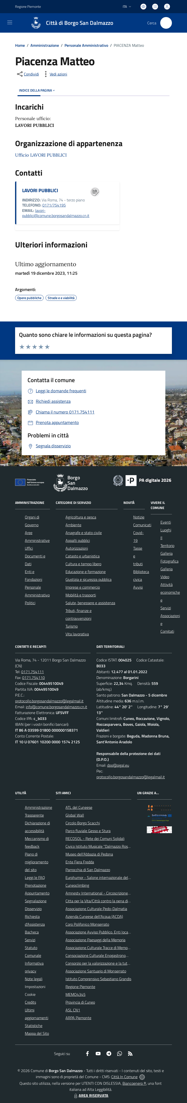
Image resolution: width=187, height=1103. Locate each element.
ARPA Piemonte (78, 1018)
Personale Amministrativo (86, 45)
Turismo (71, 626)
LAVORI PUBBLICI (40, 190)
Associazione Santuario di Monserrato (95, 971)
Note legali (33, 979)
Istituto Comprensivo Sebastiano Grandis (98, 979)
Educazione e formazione (85, 572)
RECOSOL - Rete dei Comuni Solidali (94, 838)
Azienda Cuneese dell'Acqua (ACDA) (94, 916)
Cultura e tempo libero (83, 564)
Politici (30, 603)
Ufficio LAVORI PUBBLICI (41, 155)
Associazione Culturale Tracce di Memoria (98, 948)
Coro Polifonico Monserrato (87, 924)
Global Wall (74, 815)
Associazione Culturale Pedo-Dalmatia (96, 909)
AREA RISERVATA (90, 1095)
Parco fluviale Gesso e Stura (88, 831)
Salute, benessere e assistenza (90, 603)
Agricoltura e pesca (80, 517)
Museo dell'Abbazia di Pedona (89, 854)
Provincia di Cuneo (80, 1002)
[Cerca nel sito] (166, 23)
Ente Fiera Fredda (79, 862)
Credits (30, 1002)
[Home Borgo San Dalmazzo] (69, 23)
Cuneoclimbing (77, 885)
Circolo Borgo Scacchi (82, 823)
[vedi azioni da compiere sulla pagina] (54, 74)
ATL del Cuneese (78, 807)
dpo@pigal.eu (118, 765)
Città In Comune (124, 1077)
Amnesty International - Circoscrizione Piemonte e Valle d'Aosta (117, 893)
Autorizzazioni (76, 548)
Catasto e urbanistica (82, 556)
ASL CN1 (72, 1010)
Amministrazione (44, 45)
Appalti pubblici (77, 540)
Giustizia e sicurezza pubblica (88, 579)
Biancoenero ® (134, 1083)
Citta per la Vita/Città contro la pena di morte (102, 901)
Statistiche (33, 1025)
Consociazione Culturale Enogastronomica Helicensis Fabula (113, 955)
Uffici (29, 548)
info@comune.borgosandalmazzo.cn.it (56, 707)
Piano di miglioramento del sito (36, 862)
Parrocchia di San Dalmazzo (87, 870)
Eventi (165, 522)
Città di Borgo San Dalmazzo (79, 23)
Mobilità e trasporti (80, 595)
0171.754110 (33, 677)
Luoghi (165, 530)
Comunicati (142, 525)
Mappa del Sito (37, 1033)
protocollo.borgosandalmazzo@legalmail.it (49, 701)
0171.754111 (32, 672)
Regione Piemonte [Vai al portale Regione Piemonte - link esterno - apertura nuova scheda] (28, 6)
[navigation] (10, 22)
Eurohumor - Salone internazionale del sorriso (102, 877)
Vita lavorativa (77, 634)
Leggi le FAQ (35, 877)
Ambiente (73, 525)
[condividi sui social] (27, 74)
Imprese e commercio (82, 587)
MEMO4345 (75, 994)
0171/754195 (54, 205)
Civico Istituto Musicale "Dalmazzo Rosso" (99, 846)
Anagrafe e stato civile (83, 533)
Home (20, 45)
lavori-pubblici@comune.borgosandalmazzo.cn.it (55, 213)
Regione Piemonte (80, 987)
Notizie (138, 517)
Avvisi (138, 587)
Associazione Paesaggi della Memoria (95, 940)
